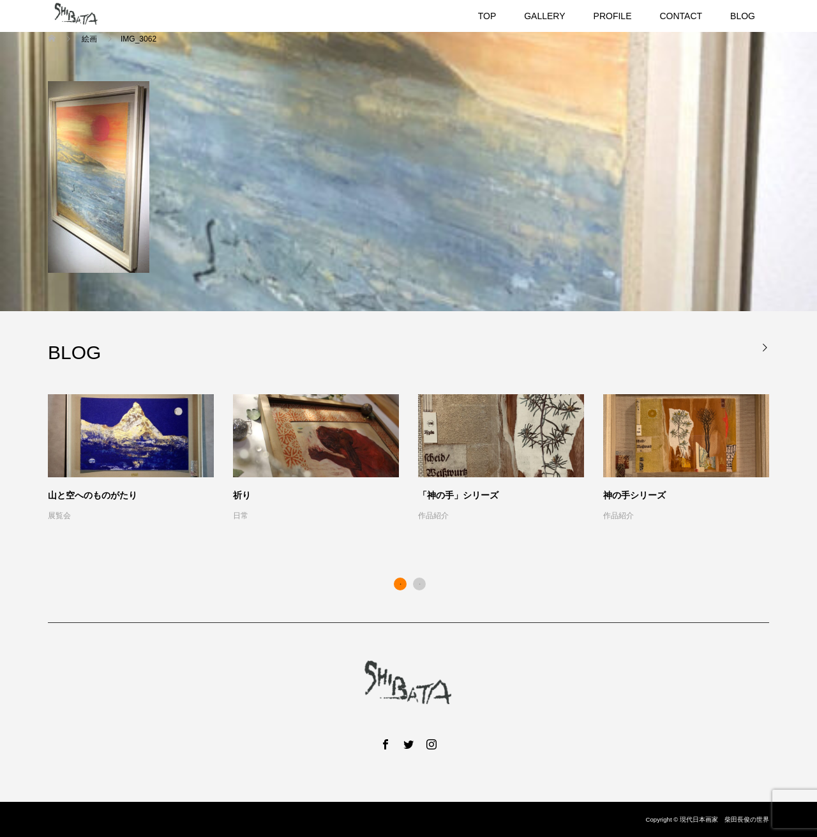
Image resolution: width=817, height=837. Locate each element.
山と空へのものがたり (92, 495)
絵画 (89, 39)
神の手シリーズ (634, 495)
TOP (487, 16)
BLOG (742, 16)
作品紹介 (433, 515)
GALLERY (544, 16)
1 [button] (400, 584)
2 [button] (419, 584)
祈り (242, 495)
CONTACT (680, 16)
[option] (418, 458)
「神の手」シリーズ (458, 495)
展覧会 (59, 515)
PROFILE (613, 16)
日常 (240, 515)
